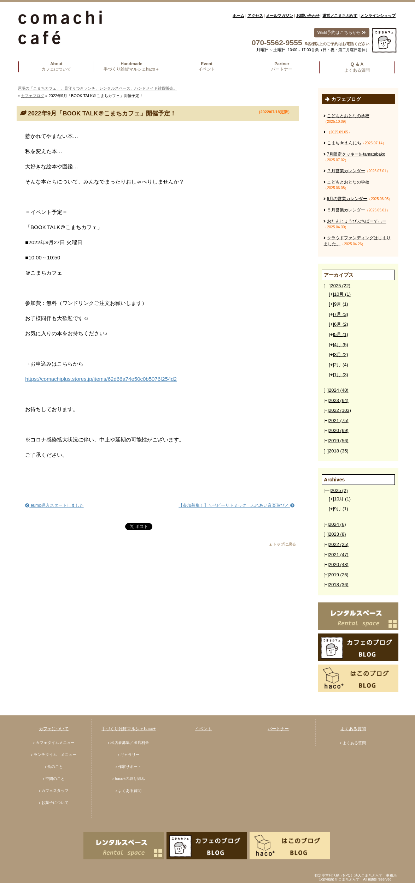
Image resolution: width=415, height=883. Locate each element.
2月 (341, 364)
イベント (203, 728)
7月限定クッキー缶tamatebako (356, 154)
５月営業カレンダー (346, 210)
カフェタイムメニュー (55, 742)
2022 (340, 410)
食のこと (55, 766)
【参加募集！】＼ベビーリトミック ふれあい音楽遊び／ (236, 505)
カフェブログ (32, 96)
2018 (339, 450)
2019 (339, 440)
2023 (339, 400)
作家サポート (129, 766)
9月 (341, 304)
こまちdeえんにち (344, 142)
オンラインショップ (378, 15)
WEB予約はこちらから (341, 32)
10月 (342, 294)
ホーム (238, 15)
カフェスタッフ (55, 790)
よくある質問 (129, 790)
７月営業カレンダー (346, 170)
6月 (341, 324)
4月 (341, 344)
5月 (341, 334)
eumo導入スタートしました (54, 505)
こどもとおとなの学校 (348, 115)
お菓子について (55, 802)
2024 (339, 390)
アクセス (255, 15)
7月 (341, 314)
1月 (341, 374)
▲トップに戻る (282, 544)
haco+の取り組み (130, 778)
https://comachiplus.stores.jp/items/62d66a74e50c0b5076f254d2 (101, 379)
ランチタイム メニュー (55, 754)
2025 (340, 285)
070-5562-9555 (277, 42)
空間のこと (55, 778)
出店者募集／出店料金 (129, 742)
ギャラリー (130, 754)
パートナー (278, 728)
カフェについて (54, 728)
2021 (339, 420)
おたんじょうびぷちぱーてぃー (356, 221)
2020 (339, 430)
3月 (341, 354)
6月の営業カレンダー (347, 198)
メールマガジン (279, 15)
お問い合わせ (308, 15)
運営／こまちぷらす (339, 15)
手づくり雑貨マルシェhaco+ (128, 728)
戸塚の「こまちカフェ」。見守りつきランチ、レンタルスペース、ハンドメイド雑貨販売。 (97, 88)
